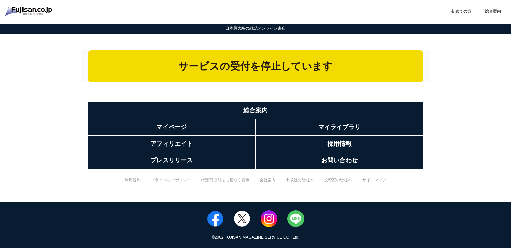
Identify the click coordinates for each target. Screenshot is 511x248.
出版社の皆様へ (300, 180)
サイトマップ (374, 180)
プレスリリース (171, 160)
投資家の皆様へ (338, 180)
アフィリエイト (171, 143)
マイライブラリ (339, 127)
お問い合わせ (339, 160)
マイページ (171, 127)
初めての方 (461, 11)
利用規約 (133, 180)
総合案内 (493, 11)
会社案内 (268, 180)
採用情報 (339, 143)
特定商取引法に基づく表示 (225, 180)
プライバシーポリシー (171, 180)
